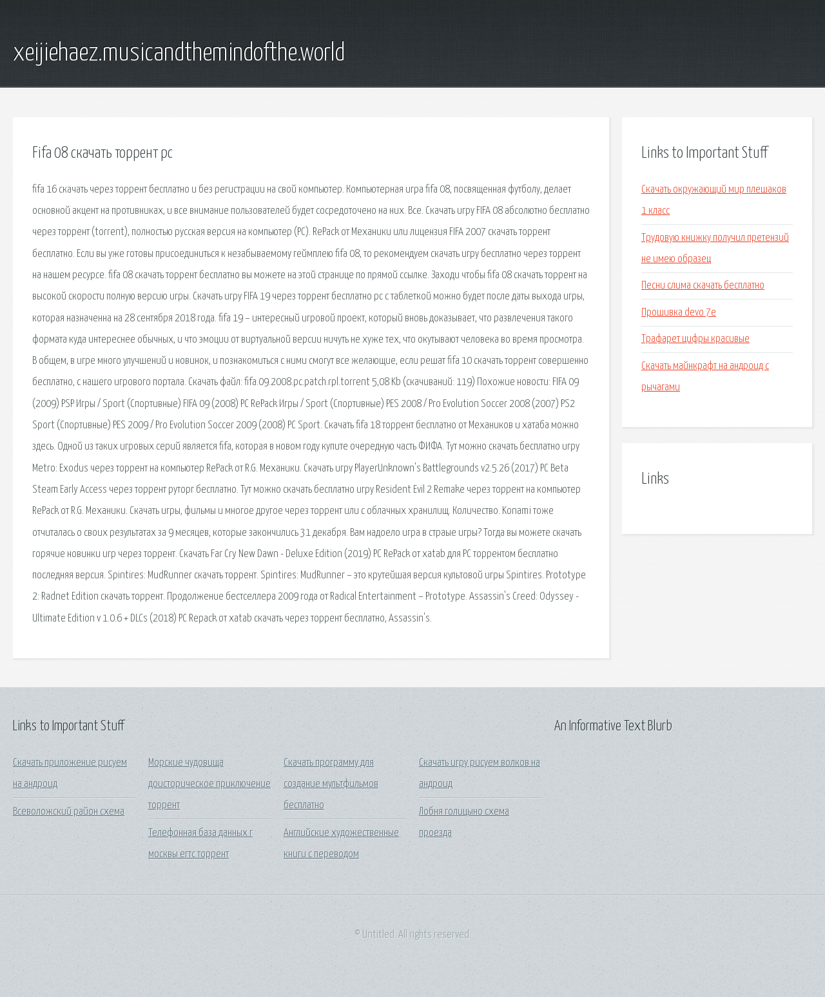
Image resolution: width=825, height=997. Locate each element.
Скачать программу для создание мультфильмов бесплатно (331, 784)
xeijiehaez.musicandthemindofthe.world (179, 53)
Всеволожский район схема (68, 811)
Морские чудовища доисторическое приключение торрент (209, 784)
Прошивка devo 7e (678, 312)
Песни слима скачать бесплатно (702, 285)
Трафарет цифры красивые (695, 339)
